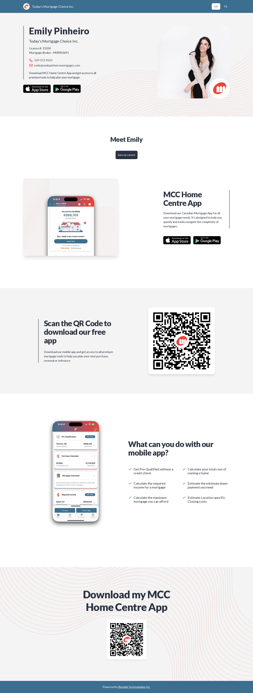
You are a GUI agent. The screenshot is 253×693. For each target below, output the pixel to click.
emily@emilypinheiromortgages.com (57, 65)
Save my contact (126, 154)
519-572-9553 (43, 60)
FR (225, 6)
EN (216, 6)
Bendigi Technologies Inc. (134, 687)
